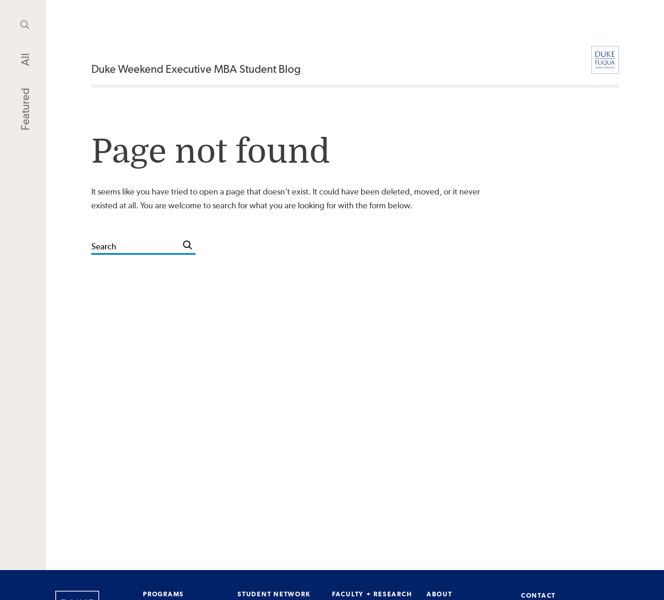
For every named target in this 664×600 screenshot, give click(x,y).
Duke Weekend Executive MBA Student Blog (196, 69)
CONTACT (538, 595)
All (25, 59)
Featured (25, 109)
